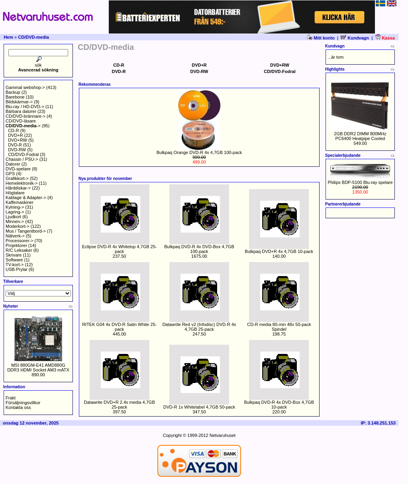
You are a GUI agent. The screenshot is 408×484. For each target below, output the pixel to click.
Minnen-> (15, 221)
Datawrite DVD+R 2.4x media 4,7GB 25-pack (119, 404)
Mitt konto (321, 38)
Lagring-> (15, 211)
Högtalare (15, 192)
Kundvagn (355, 38)
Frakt (11, 397)
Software (14, 259)
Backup (13, 92)
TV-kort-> (15, 264)
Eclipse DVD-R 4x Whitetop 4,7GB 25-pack (119, 249)
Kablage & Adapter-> (26, 197)
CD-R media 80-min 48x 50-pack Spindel (279, 327)
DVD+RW (17, 140)
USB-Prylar (16, 269)
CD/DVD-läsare (21, 121)
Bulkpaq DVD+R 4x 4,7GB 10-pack (279, 251)
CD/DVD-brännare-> (25, 116)
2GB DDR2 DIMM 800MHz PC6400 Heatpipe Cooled (360, 136)
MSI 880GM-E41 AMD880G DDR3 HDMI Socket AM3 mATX (38, 367)
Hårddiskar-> (18, 188)
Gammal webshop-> (25, 87)
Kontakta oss (18, 407)
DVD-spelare (18, 168)
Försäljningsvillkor (23, 402)
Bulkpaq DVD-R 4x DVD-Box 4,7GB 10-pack (279, 404)
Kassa (384, 38)
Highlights (335, 69)
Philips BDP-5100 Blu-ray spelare (360, 182)
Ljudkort (13, 216)
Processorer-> (19, 240)
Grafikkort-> (17, 178)
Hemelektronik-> (21, 183)
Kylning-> (15, 207)
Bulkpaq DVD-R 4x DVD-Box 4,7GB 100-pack (199, 249)
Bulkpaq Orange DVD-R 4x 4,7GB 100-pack (199, 152)
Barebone (15, 97)
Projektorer (16, 245)
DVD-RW (17, 149)
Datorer (13, 164)
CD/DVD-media (33, 37)
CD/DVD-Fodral (23, 154)
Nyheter (10, 306)
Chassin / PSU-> (22, 159)
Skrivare (14, 255)
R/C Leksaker (19, 250)
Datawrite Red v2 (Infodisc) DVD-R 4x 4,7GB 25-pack (199, 327)
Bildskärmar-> (19, 101)
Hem (8, 37)
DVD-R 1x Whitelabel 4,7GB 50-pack (199, 407)
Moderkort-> (17, 226)
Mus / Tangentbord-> (26, 231)
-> (23, 125)
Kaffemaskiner (19, 202)
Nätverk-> (15, 235)
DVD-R (15, 144)
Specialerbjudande (343, 155)
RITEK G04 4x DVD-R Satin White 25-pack (119, 327)
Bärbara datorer (21, 111)
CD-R (13, 130)
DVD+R (15, 135)
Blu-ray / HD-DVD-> (25, 106)
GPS (10, 173)
